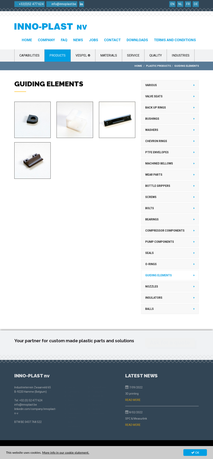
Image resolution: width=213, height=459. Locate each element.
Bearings (152, 219)
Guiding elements (158, 275)
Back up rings (155, 107)
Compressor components (165, 230)
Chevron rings (156, 141)
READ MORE (133, 400)
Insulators (153, 297)
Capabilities (29, 55)
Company (46, 40)
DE (196, 4)
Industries (180, 55)
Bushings (152, 118)
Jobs (93, 40)
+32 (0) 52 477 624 (30, 400)
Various (151, 85)
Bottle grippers (157, 185)
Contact (112, 40)
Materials (108, 55)
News (78, 40)
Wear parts (153, 174)
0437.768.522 (33, 421)
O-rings (151, 264)
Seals (149, 253)
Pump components (159, 241)
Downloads (137, 40)
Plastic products (158, 65)
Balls (149, 308)
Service (133, 55)
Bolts (149, 208)
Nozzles (151, 286)
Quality (155, 55)
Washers (151, 129)
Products (57, 55)
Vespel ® (83, 55)
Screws (150, 197)
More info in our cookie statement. (65, 453)
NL (180, 4)
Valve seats (154, 96)
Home (27, 40)
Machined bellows (159, 163)
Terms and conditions (175, 40)
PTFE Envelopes (157, 152)
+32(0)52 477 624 (30, 4)
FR (188, 4)
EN (172, 4)
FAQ (64, 40)
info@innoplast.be (62, 4)
